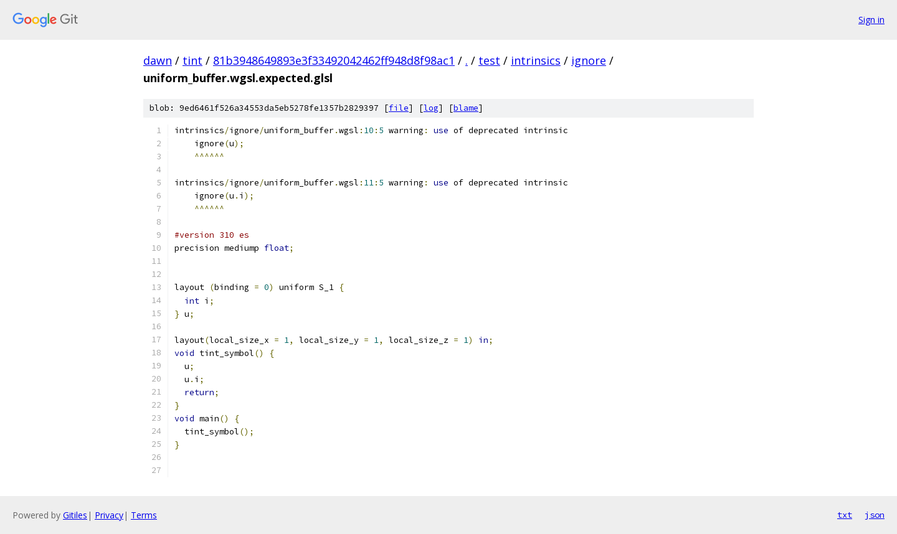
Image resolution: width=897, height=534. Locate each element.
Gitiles (75, 515)
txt (844, 514)
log (431, 108)
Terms (144, 515)
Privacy (109, 515)
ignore (588, 60)
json (875, 514)
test (489, 60)
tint (192, 60)
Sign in (871, 20)
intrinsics (536, 60)
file (399, 108)
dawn (157, 60)
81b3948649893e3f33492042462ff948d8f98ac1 (334, 60)
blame (465, 108)
